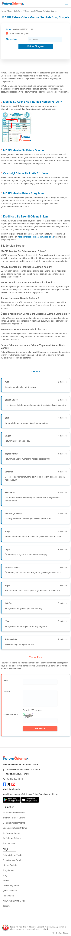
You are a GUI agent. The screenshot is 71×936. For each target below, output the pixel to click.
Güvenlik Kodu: (11, 714)
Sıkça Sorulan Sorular (13, 860)
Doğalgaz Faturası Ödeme (15, 828)
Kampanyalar (9, 843)
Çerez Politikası (10, 890)
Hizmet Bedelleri (10, 865)
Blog (5, 875)
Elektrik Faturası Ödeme (14, 823)
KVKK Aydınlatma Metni (14, 901)
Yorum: (7, 691)
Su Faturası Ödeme (12, 833)
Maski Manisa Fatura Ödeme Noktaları (36, 237)
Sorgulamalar (9, 870)
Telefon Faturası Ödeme (14, 812)
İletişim (6, 906)
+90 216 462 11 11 (14, 779)
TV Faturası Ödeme (12, 838)
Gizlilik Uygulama (11, 885)
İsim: (6, 680)
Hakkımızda (8, 896)
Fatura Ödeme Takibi (12, 855)
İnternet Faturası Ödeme (14, 818)
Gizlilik (6, 880)
